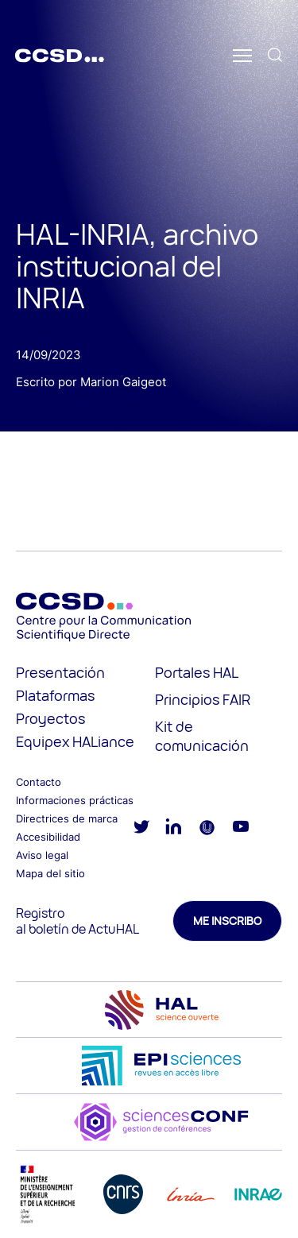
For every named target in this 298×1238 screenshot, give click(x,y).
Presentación (60, 672)
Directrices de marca (67, 818)
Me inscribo (227, 920)
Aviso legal (42, 855)
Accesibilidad (48, 836)
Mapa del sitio (50, 873)
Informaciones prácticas (75, 800)
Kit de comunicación (202, 736)
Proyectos (50, 718)
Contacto (38, 782)
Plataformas (55, 695)
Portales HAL (196, 672)
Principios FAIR (202, 699)
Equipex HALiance (75, 741)
